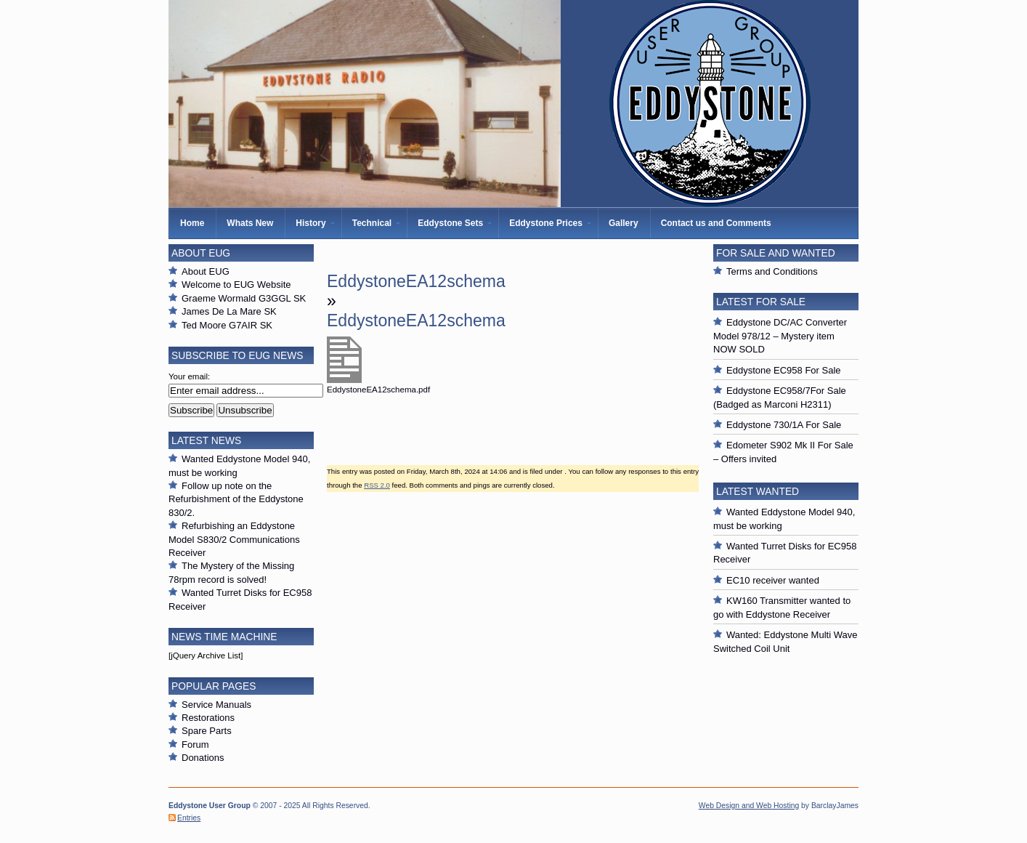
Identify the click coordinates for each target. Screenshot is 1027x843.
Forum (195, 744)
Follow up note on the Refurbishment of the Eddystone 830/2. (236, 499)
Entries (188, 818)
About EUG (206, 271)
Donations (203, 757)
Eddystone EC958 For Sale (783, 370)
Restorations (208, 717)
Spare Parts (207, 730)
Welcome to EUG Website (236, 284)
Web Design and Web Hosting (749, 806)
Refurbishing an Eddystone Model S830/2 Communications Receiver (234, 539)
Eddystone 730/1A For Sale (783, 424)
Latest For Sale (760, 301)
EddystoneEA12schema (416, 281)
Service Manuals (216, 704)
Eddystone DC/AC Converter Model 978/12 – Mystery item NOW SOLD (780, 336)
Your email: (189, 376)
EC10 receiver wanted (772, 580)
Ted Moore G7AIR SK (227, 325)
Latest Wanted (757, 491)
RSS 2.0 (377, 485)
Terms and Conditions (772, 271)
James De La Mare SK (229, 311)
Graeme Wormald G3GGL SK (244, 298)
